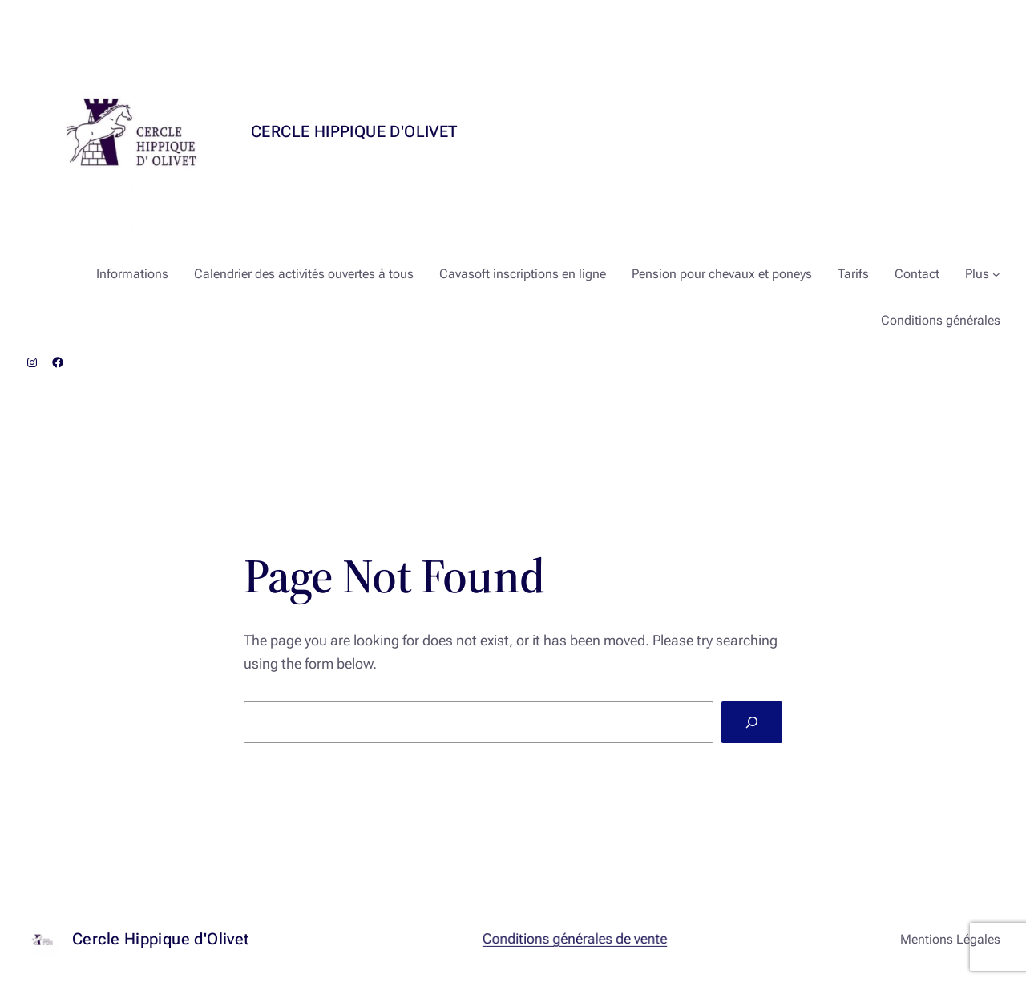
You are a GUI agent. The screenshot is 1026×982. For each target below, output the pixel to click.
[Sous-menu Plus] (996, 274)
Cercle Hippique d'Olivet (354, 131)
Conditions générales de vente (574, 939)
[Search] (751, 722)
